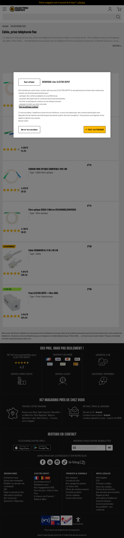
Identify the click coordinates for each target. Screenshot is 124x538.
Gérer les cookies (29, 129)
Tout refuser (29, 82)
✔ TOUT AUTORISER (94, 129)
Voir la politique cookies (28, 107)
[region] (62, 104)
